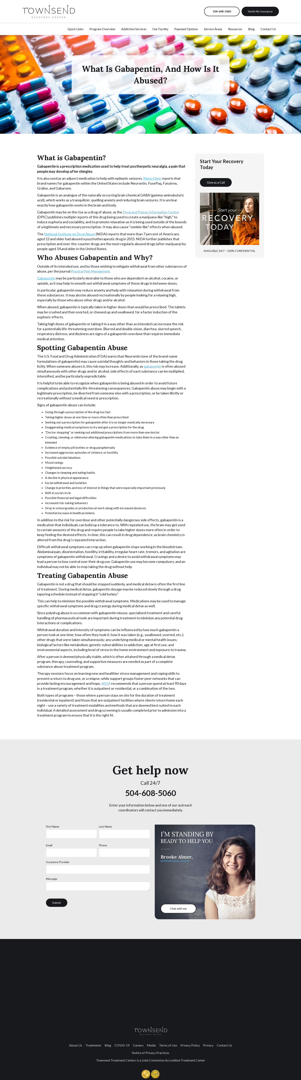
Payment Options (186, 29)
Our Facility (160, 29)
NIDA (106, 683)
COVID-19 (121, 1045)
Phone (103, 845)
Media (151, 1045)
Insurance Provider (57, 862)
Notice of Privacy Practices (150, 1053)
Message (51, 878)
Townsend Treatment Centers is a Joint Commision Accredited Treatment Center (150, 1060)
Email (49, 845)
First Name (52, 826)
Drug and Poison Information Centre (151, 212)
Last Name (105, 826)
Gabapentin (46, 278)
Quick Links (75, 29)
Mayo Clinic (152, 178)
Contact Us (268, 29)
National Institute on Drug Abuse (69, 234)
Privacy (208, 1045)
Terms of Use (168, 1045)
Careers (138, 1045)
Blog (251, 29)
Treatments (93, 1045)
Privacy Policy (190, 1045)
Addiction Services (133, 29)
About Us (75, 1045)
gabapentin (152, 366)
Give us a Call (216, 182)
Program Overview (102, 29)
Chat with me (178, 908)
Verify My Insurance (260, 11)
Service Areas (213, 29)
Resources (235, 29)
